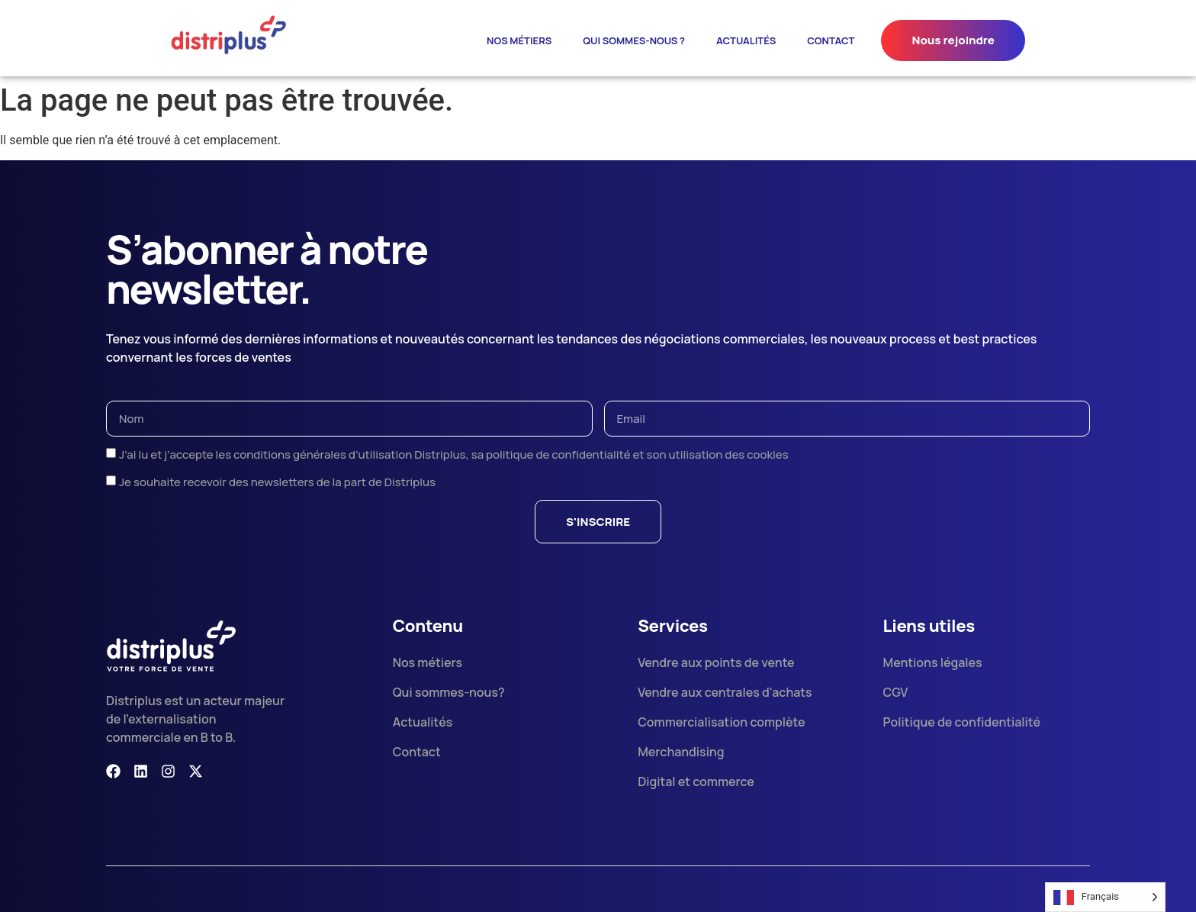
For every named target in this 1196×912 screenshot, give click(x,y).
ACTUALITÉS (746, 40)
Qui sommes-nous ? (634, 40)
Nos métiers (519, 40)
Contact (830, 40)
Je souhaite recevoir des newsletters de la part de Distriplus (277, 482)
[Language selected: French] (1105, 897)
